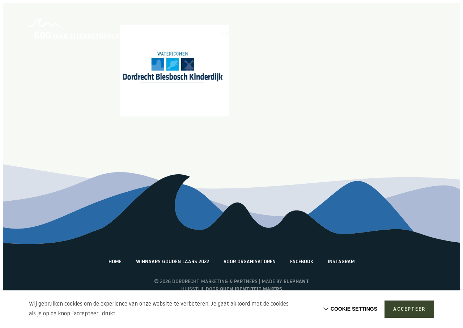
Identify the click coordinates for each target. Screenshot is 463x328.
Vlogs (319, 34)
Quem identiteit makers (251, 289)
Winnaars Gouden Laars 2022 (172, 262)
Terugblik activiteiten (364, 34)
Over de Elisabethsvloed (272, 34)
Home (225, 34)
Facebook (301, 262)
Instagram (341, 262)
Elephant (296, 282)
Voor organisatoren (250, 262)
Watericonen (418, 34)
